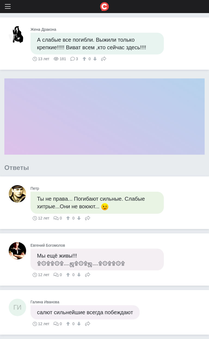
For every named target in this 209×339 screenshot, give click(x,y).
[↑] (85, 59)
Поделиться (103, 58)
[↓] (94, 59)
